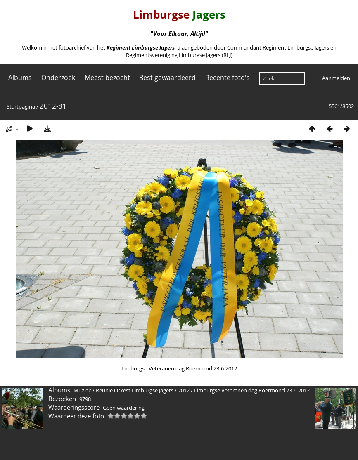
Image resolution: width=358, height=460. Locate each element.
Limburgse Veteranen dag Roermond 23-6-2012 (252, 390)
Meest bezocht (107, 77)
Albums (20, 77)
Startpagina (21, 106)
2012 (184, 390)
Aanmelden (336, 78)
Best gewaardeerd (167, 77)
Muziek (82, 390)
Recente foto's (227, 77)
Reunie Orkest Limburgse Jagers (134, 390)
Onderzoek (58, 77)
